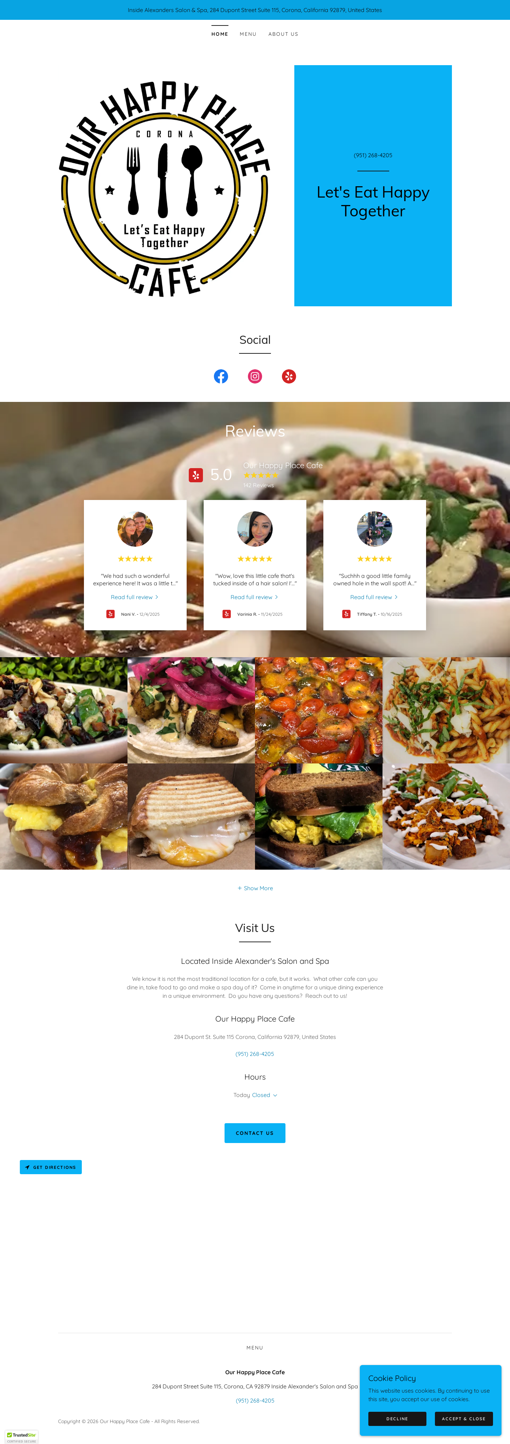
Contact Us (255, 1133)
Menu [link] (248, 34)
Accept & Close (464, 1418)
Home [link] (219, 34)
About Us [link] (283, 34)
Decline (397, 1418)
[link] (373, 214)
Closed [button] (261, 1094)
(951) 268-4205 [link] (373, 155)
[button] (255, 888)
